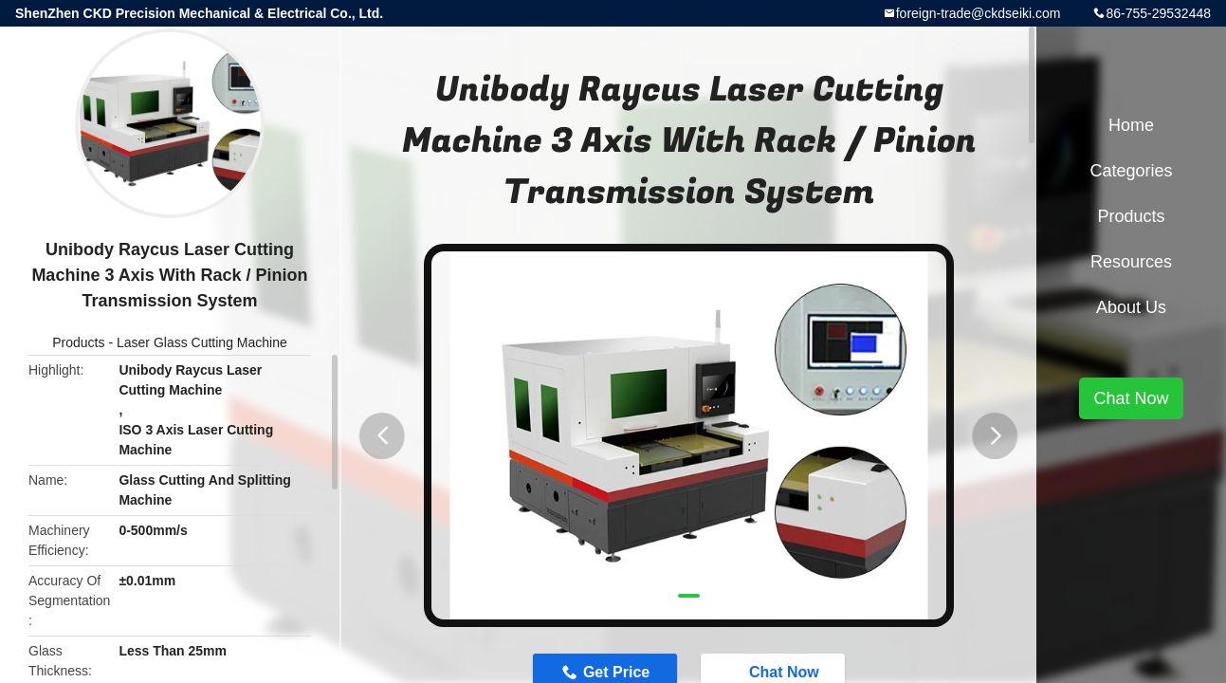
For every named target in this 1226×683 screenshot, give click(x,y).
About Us (1131, 307)
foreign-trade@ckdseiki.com (978, 13)
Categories (1130, 170)
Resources (1131, 261)
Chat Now (1130, 398)
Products (78, 342)
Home (1131, 125)
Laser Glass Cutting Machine (202, 342)
